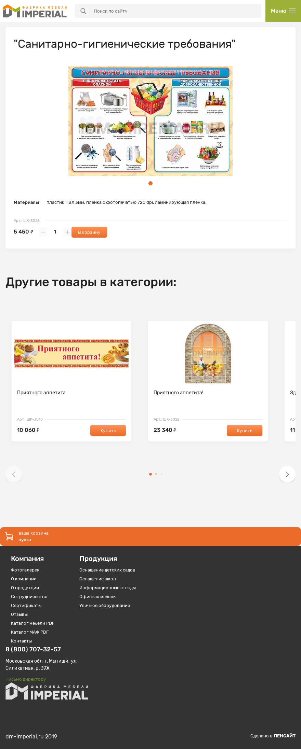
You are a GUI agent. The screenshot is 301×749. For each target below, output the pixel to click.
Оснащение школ (97, 578)
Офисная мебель (97, 596)
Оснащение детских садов (107, 570)
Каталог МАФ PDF (30, 632)
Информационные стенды (107, 587)
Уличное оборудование (104, 605)
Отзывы (19, 614)
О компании (24, 578)
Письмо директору (25, 679)
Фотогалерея (25, 570)
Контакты (21, 641)
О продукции (25, 587)
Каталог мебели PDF (33, 623)
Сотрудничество (29, 596)
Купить (108, 430)
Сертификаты (26, 605)
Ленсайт (285, 735)
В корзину (89, 232)
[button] (13, 474)
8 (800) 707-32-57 (33, 649)
